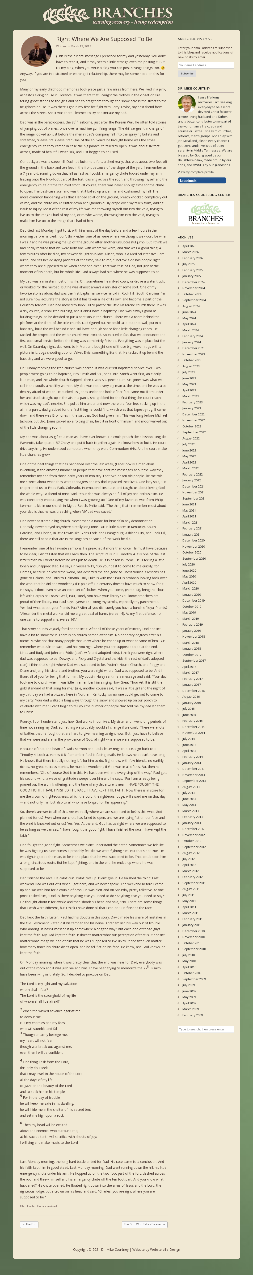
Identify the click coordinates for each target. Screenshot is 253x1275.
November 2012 (193, 835)
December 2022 (193, 414)
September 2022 (194, 432)
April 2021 (189, 516)
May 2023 (189, 384)
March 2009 (190, 1009)
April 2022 (189, 462)
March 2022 (190, 468)
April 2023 (189, 390)
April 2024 (189, 324)
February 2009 (192, 1015)
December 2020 (193, 540)
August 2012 (191, 853)
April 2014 (189, 751)
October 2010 (191, 943)
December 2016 (193, 691)
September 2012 (194, 847)
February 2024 (192, 336)
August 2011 (191, 889)
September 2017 (194, 660)
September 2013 (194, 781)
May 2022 (189, 456)
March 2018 (190, 642)
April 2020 (189, 582)
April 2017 (189, 666)
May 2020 (189, 576)
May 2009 (189, 997)
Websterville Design (165, 1249)
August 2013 (191, 787)
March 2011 (190, 913)
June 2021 (189, 504)
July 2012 (188, 859)
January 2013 (191, 823)
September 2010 (194, 949)
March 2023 (190, 396)
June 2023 (189, 378)
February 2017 (192, 678)
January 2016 (191, 703)
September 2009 (194, 979)
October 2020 (191, 552)
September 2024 (194, 300)
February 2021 (192, 528)
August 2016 (191, 696)
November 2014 (193, 732)
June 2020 (189, 570)
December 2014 (193, 727)
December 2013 (193, 769)
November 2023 (193, 354)
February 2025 (192, 270)
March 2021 (190, 522)
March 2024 (190, 330)
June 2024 (189, 312)
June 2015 (189, 715)
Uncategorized (47, 1206)
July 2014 (188, 739)
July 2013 (188, 793)
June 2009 (189, 991)
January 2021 (191, 534)
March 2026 (190, 252)
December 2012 (193, 829)
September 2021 (194, 498)
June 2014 (189, 744)
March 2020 (190, 588)
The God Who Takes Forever (144, 1224)
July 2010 (188, 955)
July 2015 (188, 708)
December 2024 (193, 282)
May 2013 (189, 805)
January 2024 (191, 342)
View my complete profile (196, 172)
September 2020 (194, 558)
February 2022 (192, 474)
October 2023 (191, 360)
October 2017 (191, 654)
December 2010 (193, 931)
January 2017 (191, 684)
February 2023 (192, 402)
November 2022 (193, 420)
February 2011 (192, 919)
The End (29, 1224)
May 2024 (189, 318)
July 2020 (188, 564)
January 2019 (191, 630)
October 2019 (191, 606)
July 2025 (188, 264)
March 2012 (190, 871)
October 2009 (191, 973)
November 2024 (193, 288)
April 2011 (189, 907)
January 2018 (191, 648)
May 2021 (189, 510)
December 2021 (193, 486)
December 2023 (193, 348)
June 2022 (189, 450)
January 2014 (191, 763)
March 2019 (190, 618)
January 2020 (191, 594)
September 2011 (194, 883)
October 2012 (191, 841)
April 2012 (189, 865)
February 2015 (192, 720)
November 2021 (193, 492)
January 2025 (191, 276)
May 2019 (189, 612)
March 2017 (190, 672)
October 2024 (191, 294)
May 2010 (189, 961)
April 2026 (189, 246)
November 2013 (193, 775)
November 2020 (193, 546)
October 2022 (191, 426)
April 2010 (189, 967)
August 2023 (191, 366)
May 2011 (189, 901)
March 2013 (190, 811)
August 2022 (191, 438)
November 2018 (193, 636)
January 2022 (191, 480)
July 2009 (188, 985)
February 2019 (192, 624)
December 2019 (193, 600)
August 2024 (191, 306)
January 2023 (191, 408)
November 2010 (193, 937)
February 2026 (192, 258)
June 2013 (189, 799)
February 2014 (192, 756)
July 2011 (188, 895)
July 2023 (188, 372)
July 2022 (188, 444)
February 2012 (192, 877)
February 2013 (192, 817)
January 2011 (191, 925)
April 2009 (189, 1003)
